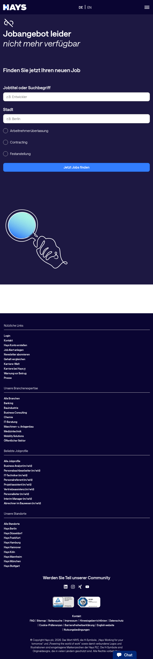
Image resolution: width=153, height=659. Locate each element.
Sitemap (41, 620)
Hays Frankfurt (12, 537)
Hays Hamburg (12, 542)
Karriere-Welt (11, 363)
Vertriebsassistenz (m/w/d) (19, 489)
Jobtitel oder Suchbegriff (26, 87)
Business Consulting (15, 412)
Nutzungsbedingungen (77, 629)
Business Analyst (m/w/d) (18, 465)
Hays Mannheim (13, 556)
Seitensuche (55, 620)
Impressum (71, 620)
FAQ (32, 620)
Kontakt (8, 340)
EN (89, 7)
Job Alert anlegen (14, 349)
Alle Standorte (12, 523)
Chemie (8, 417)
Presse (8, 377)
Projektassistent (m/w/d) (17, 484)
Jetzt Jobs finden (76, 167)
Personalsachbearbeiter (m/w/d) (22, 470)
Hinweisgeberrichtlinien (93, 620)
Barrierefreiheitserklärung (80, 625)
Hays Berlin (10, 528)
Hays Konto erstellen (15, 345)
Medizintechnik (13, 431)
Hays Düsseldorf (13, 533)
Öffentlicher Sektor (15, 440)
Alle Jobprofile (12, 461)
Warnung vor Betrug (15, 373)
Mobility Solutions (14, 436)
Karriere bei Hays (14, 368)
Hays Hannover (12, 547)
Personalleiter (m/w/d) (16, 494)
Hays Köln (9, 551)
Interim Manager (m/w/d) (18, 498)
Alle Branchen (12, 398)
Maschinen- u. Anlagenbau (19, 426)
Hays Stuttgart (12, 565)
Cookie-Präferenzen (50, 625)
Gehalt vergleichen (14, 359)
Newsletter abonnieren (17, 354)
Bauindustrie (11, 407)
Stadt (8, 109)
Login (7, 335)
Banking (8, 403)
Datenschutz (116, 620)
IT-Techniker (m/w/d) (15, 475)
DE (81, 7)
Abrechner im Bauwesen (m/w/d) (22, 503)
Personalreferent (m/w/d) (18, 479)
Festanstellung (17, 153)
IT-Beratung (10, 421)
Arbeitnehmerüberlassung (25, 130)
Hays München (12, 561)
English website (105, 625)
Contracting (15, 142)
